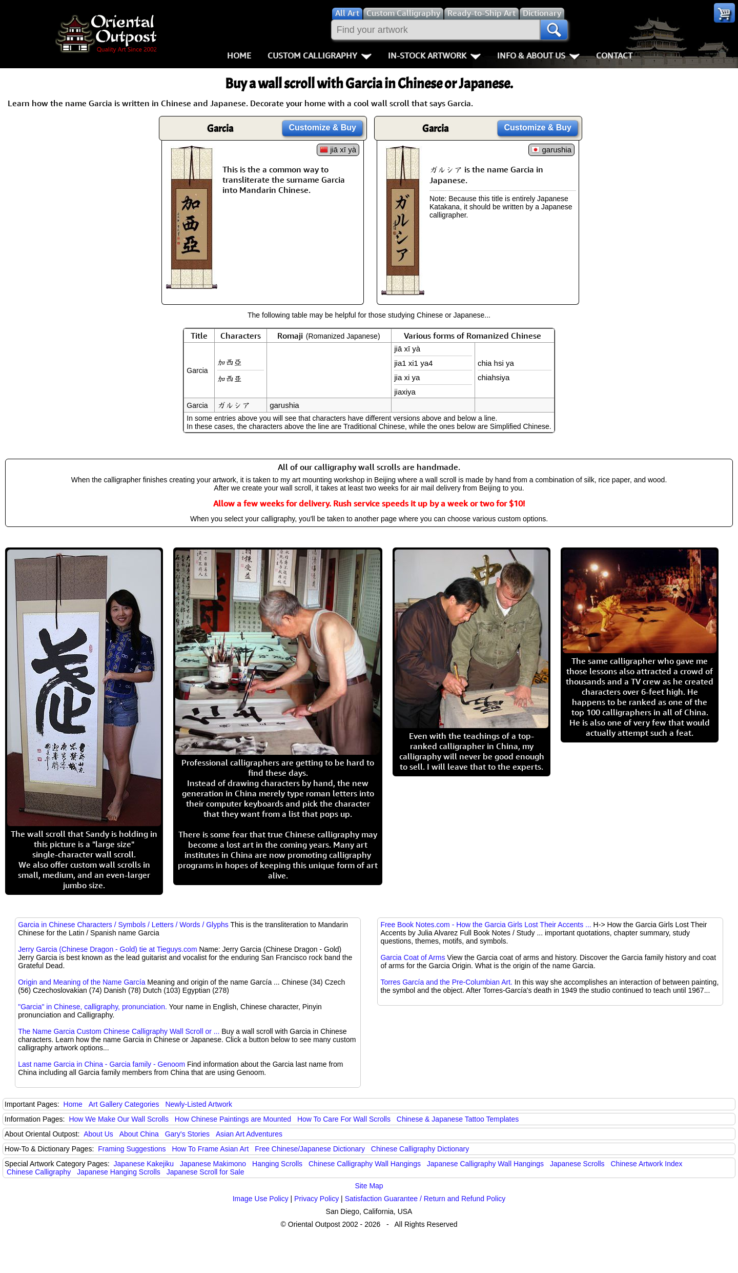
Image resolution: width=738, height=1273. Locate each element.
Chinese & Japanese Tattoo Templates (458, 1119)
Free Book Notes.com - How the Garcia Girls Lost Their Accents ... (485, 925)
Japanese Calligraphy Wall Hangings (485, 1164)
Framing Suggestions (132, 1149)
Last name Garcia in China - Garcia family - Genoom (101, 1064)
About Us (98, 1134)
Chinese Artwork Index (647, 1164)
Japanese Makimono (213, 1164)
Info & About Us (538, 55)
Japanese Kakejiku (144, 1164)
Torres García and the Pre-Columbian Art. (446, 982)
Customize (322, 127)
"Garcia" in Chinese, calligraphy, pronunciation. (92, 1007)
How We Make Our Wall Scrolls (118, 1119)
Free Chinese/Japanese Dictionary (310, 1149)
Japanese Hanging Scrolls (118, 1172)
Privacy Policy (316, 1198)
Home (239, 55)
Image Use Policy (261, 1198)
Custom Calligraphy (320, 55)
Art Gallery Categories (124, 1104)
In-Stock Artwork (434, 55)
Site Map (369, 1186)
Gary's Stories (187, 1134)
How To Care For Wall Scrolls (344, 1119)
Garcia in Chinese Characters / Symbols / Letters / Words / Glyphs (123, 925)
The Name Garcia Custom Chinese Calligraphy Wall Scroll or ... (118, 1031)
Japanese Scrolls (577, 1164)
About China (139, 1134)
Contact (614, 55)
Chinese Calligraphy (39, 1172)
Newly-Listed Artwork (198, 1104)
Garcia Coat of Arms (412, 957)
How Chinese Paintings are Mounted (233, 1119)
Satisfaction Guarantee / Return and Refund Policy (425, 1198)
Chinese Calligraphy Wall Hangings (365, 1164)
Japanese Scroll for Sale (205, 1172)
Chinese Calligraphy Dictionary (420, 1149)
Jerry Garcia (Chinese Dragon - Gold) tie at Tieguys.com (107, 949)
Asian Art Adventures (249, 1134)
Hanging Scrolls (277, 1164)
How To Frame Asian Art (210, 1149)
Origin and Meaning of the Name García (81, 982)
